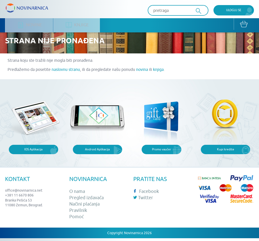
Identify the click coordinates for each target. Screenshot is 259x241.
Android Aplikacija (97, 152)
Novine (30, 25)
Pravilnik (78, 213)
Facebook (146, 193)
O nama (77, 193)
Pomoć (76, 219)
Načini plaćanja (84, 206)
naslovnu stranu (66, 72)
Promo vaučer (161, 152)
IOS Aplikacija (33, 152)
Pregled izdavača (86, 200)
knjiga (158, 72)
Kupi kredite (225, 152)
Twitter (143, 200)
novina (142, 72)
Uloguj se (233, 10)
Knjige (78, 25)
